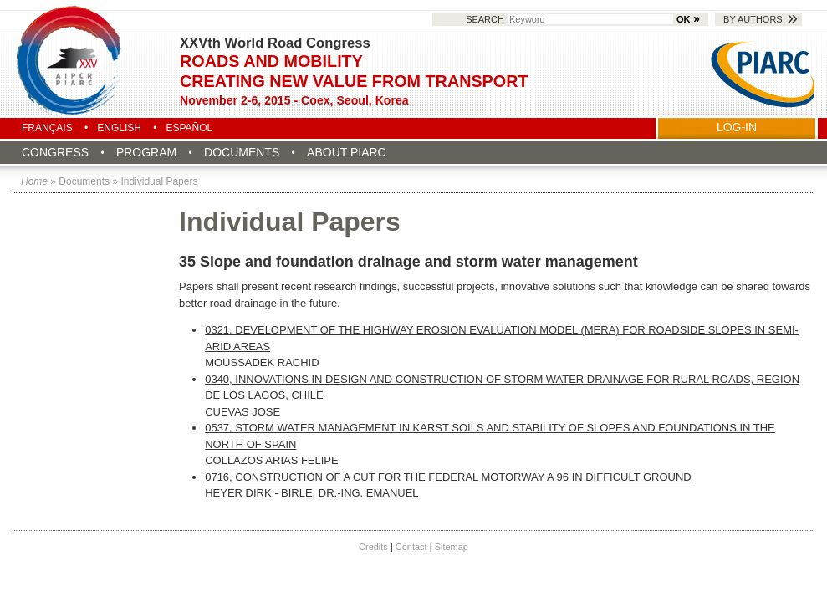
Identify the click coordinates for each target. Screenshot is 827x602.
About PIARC (346, 152)
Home (34, 181)
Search (571, 19)
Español (189, 128)
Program (146, 152)
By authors (753, 19)
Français (47, 128)
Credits (373, 547)
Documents (241, 152)
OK (683, 19)
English (119, 128)
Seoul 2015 (70, 60)
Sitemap (451, 547)
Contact (411, 547)
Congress (55, 152)
